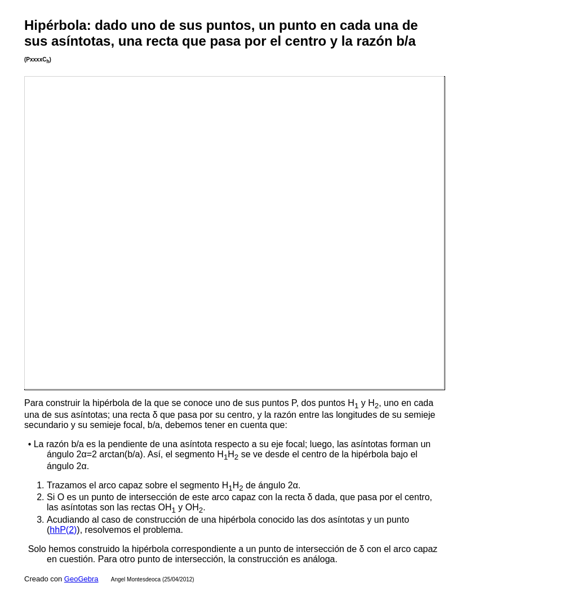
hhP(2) (63, 530)
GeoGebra (81, 579)
